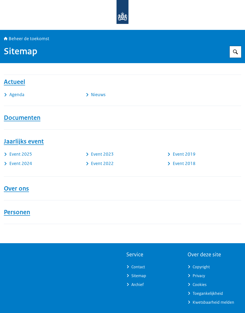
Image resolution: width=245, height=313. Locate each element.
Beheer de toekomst (26, 39)
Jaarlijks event (24, 141)
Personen (17, 212)
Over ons (16, 188)
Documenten (22, 118)
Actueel (14, 82)
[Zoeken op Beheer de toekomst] (235, 52)
